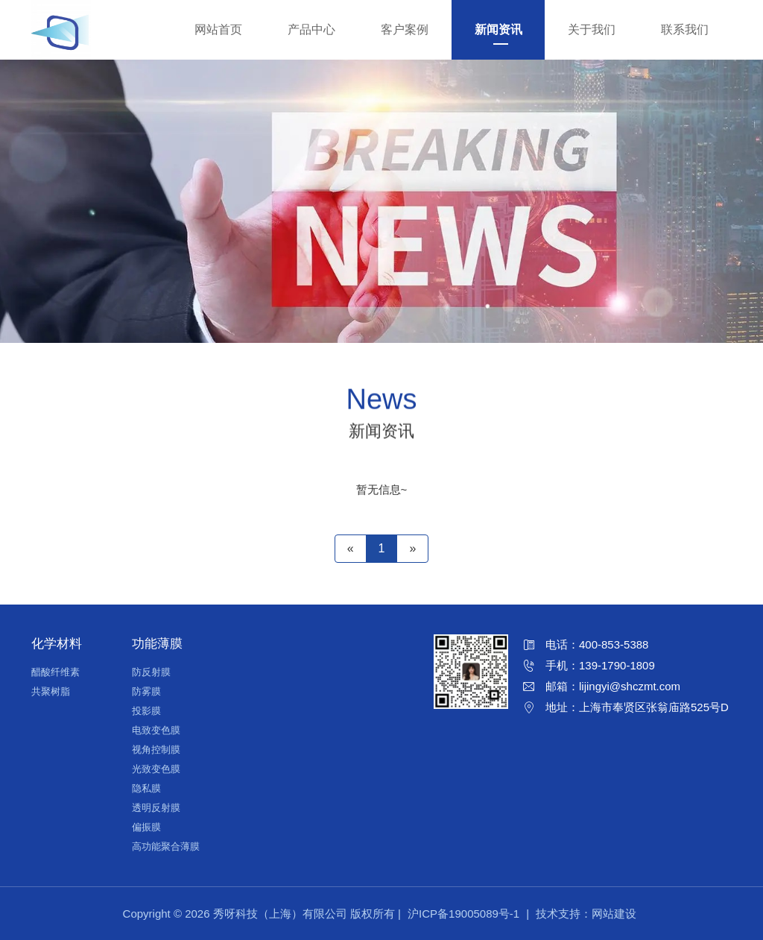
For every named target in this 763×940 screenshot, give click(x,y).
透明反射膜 (156, 807)
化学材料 (56, 644)
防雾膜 (146, 691)
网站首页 (218, 29)
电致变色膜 (156, 730)
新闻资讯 (498, 29)
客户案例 (404, 29)
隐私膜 (146, 788)
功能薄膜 (157, 644)
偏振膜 (146, 827)
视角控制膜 (156, 749)
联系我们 (685, 29)
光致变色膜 (156, 769)
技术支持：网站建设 (586, 913)
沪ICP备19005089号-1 (463, 913)
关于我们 (591, 29)
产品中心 (311, 29)
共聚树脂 (50, 691)
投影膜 (146, 710)
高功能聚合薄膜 (166, 846)
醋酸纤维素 (55, 672)
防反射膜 (151, 672)
